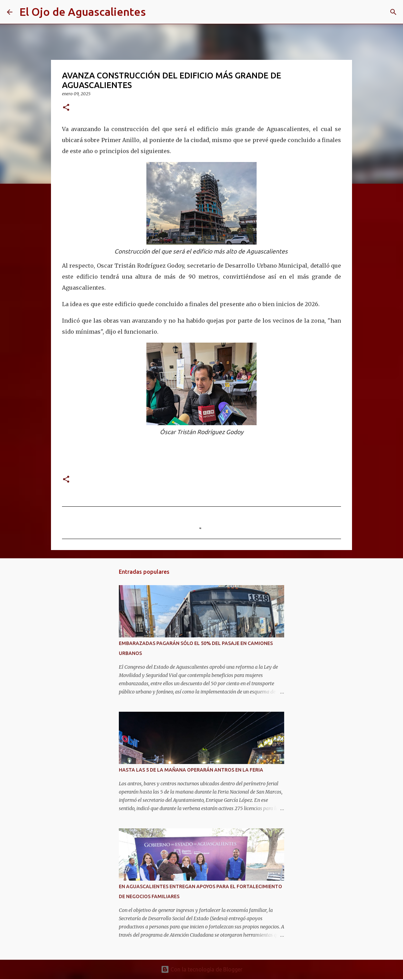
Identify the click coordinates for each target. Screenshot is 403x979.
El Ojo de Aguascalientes (82, 12)
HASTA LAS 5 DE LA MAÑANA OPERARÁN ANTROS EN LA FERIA (191, 770)
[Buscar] (155, 12)
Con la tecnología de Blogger (201, 969)
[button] (66, 107)
